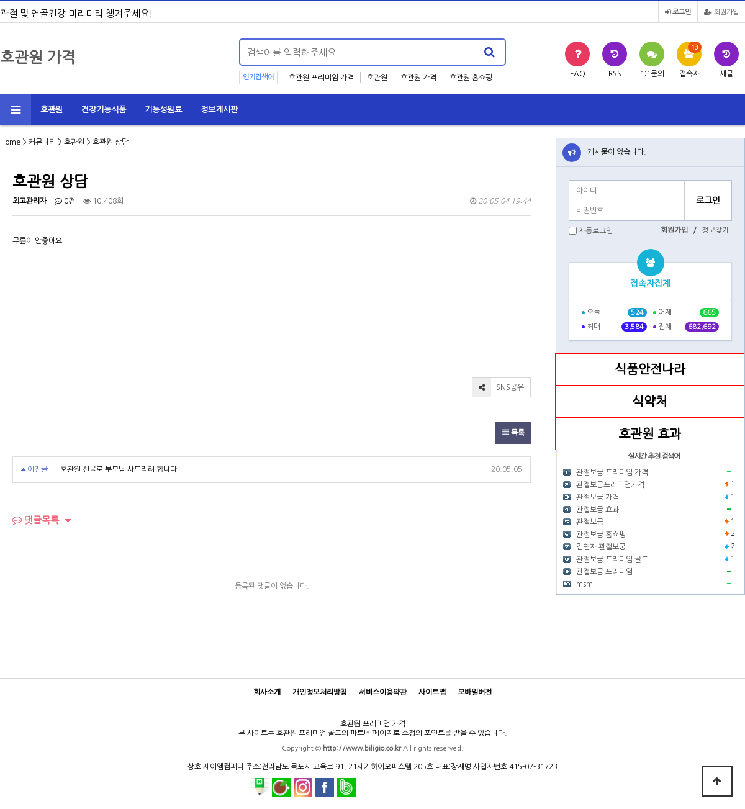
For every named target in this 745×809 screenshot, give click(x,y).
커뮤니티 (42, 142)
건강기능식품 (103, 110)
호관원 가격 (418, 77)
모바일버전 (475, 692)
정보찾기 (715, 230)
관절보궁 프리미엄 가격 (612, 472)
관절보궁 (589, 522)
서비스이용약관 (383, 692)
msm (584, 584)
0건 (65, 201)
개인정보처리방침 (319, 692)
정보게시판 (219, 110)
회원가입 (721, 12)
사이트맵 (432, 692)
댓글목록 (35, 520)
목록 (513, 432)
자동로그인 (596, 231)
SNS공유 (498, 387)
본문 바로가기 (0, 0)
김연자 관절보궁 (601, 547)
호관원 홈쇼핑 (470, 77)
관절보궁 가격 (597, 497)
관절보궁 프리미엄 (604, 572)
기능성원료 (163, 110)
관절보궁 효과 (597, 509)
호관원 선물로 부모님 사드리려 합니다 (118, 469)
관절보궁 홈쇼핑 (601, 534)
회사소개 (267, 692)
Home (10, 142)
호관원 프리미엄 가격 (321, 77)
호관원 (377, 77)
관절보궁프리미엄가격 (610, 485)
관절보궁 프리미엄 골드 (612, 559)
